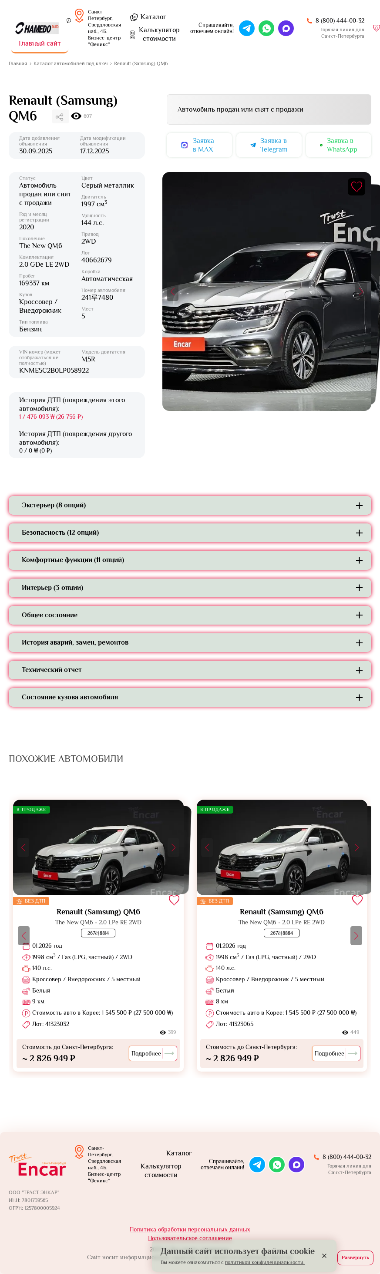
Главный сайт (40, 43)
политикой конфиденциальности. (265, 1262)
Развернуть (355, 1257)
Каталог (153, 17)
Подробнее (153, 1053)
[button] (172, 291)
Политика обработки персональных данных (190, 1229)
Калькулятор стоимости (161, 1170)
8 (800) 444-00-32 (340, 20)
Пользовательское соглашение (190, 1237)
